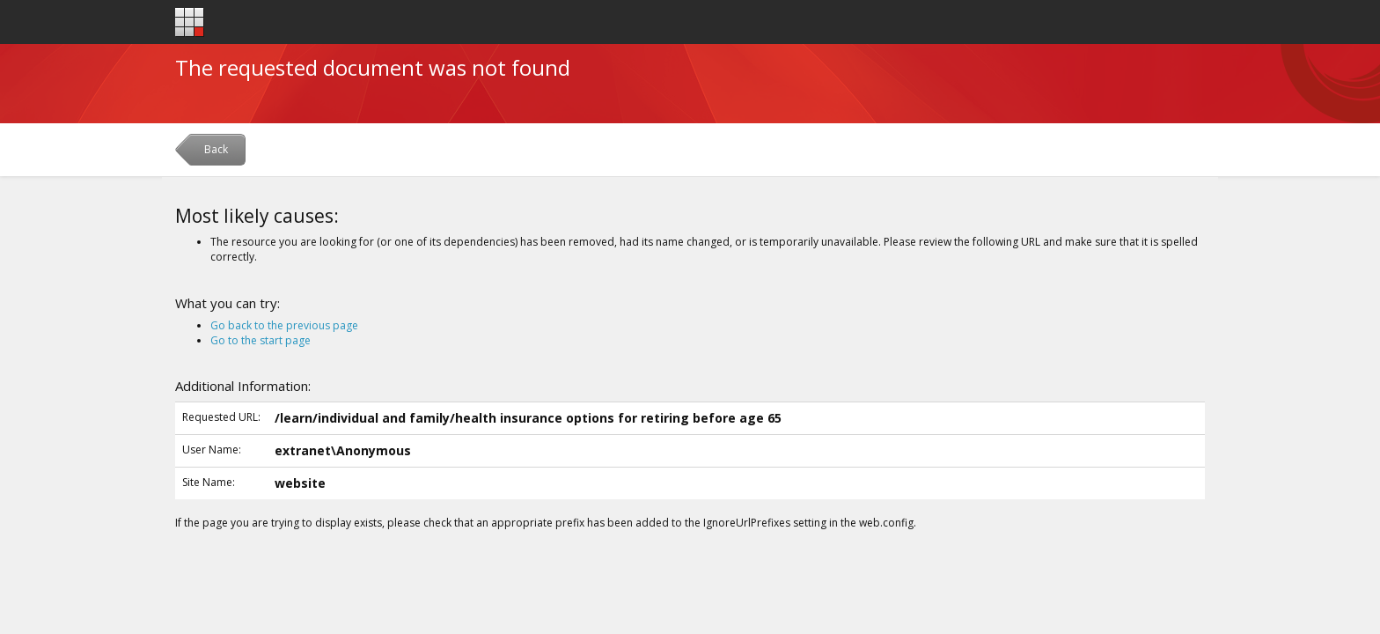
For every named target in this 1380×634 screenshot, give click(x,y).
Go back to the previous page (284, 325)
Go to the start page (260, 340)
